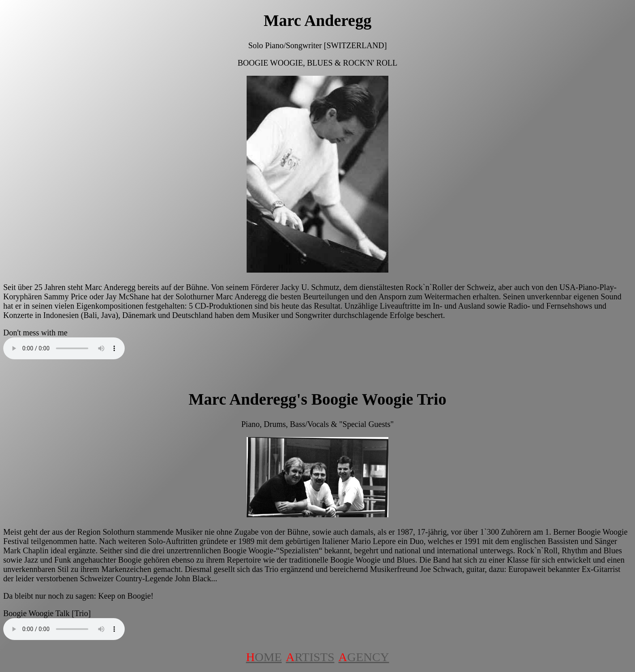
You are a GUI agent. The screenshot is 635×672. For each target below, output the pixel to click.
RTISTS (310, 656)
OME (263, 656)
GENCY (364, 656)
